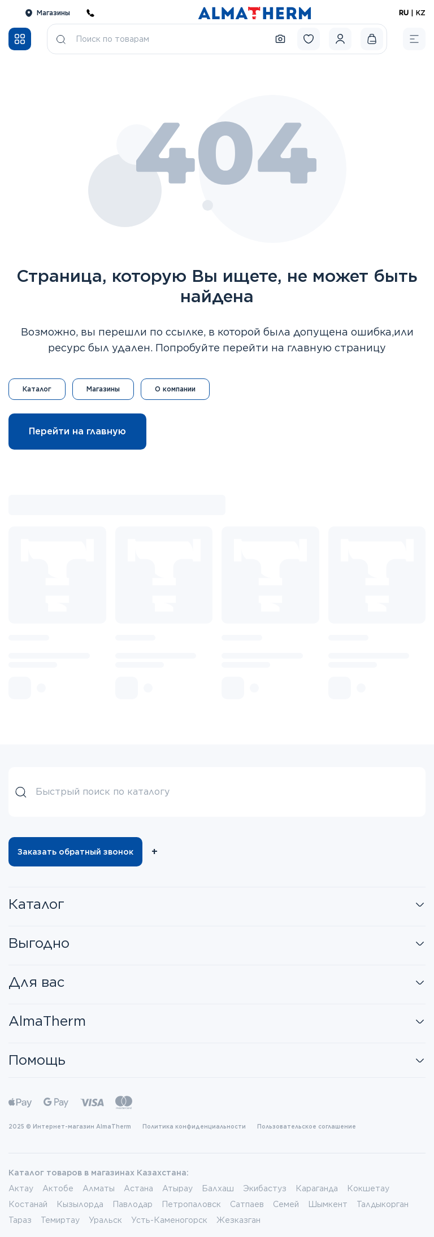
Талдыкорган (383, 1204)
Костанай (27, 1204)
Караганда (317, 1188)
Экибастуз (265, 1188)
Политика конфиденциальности (194, 1126)
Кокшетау (368, 1188)
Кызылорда (80, 1204)
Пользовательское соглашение (306, 1126)
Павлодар (132, 1204)
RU (404, 12)
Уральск (105, 1220)
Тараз (20, 1220)
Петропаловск (191, 1204)
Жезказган (238, 1220)
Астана (138, 1188)
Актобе (57, 1188)
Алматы (99, 1188)
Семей (286, 1204)
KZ (421, 12)
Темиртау (60, 1220)
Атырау (177, 1188)
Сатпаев (247, 1204)
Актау (20, 1188)
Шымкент (328, 1204)
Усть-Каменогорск (169, 1220)
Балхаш (218, 1188)
